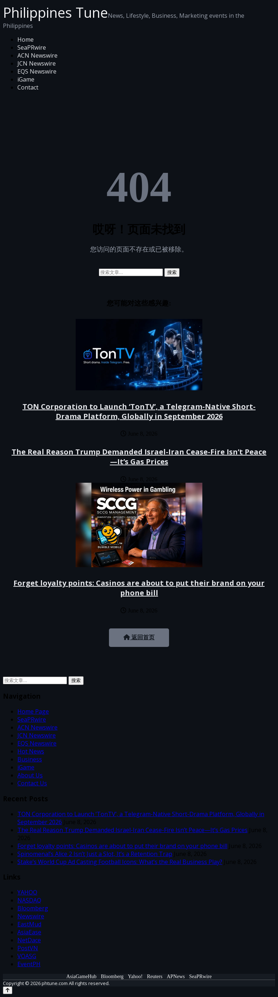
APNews (176, 976)
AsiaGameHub (81, 976)
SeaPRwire (31, 47)
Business (29, 759)
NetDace (29, 940)
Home (25, 39)
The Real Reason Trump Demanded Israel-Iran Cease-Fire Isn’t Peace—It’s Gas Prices (139, 456)
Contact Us (32, 783)
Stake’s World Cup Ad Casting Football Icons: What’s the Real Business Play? (119, 862)
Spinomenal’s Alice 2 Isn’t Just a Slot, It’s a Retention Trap (94, 854)
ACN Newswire (37, 55)
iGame (25, 79)
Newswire (30, 916)
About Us (30, 775)
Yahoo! (135, 976)
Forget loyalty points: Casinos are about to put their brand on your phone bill (139, 588)
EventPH (29, 964)
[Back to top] (7, 990)
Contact (27, 87)
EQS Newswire (36, 71)
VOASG (26, 956)
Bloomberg (32, 908)
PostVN (27, 948)
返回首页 (139, 637)
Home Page (33, 711)
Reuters (155, 976)
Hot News (30, 751)
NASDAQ (29, 900)
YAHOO (27, 892)
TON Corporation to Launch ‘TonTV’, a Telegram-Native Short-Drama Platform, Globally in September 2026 (139, 411)
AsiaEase (29, 932)
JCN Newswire (36, 63)
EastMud (29, 924)
